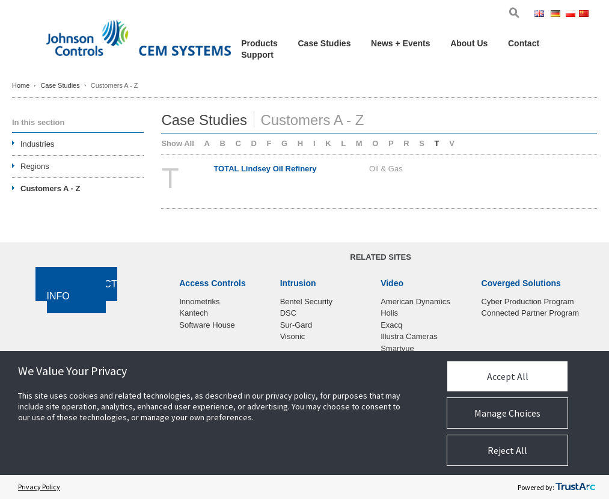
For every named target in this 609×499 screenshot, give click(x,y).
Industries (37, 143)
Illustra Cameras (409, 336)
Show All (177, 143)
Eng (541, 14)
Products (259, 43)
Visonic (292, 336)
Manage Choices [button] (507, 413)
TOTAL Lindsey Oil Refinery (264, 168)
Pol (571, 14)
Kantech (193, 312)
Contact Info (82, 290)
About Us (469, 43)
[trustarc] (575, 487)
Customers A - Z (50, 188)
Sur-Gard (296, 324)
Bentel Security (306, 301)
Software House (207, 324)
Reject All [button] (507, 450)
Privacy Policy (39, 486)
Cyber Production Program (528, 301)
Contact (523, 43)
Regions (34, 166)
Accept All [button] (507, 376)
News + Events (400, 43)
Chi (585, 14)
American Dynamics (415, 301)
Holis (389, 312)
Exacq (391, 324)
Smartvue (397, 348)
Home (20, 85)
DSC (288, 312)
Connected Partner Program (531, 312)
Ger (557, 14)
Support (257, 55)
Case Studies (324, 43)
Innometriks (199, 301)
